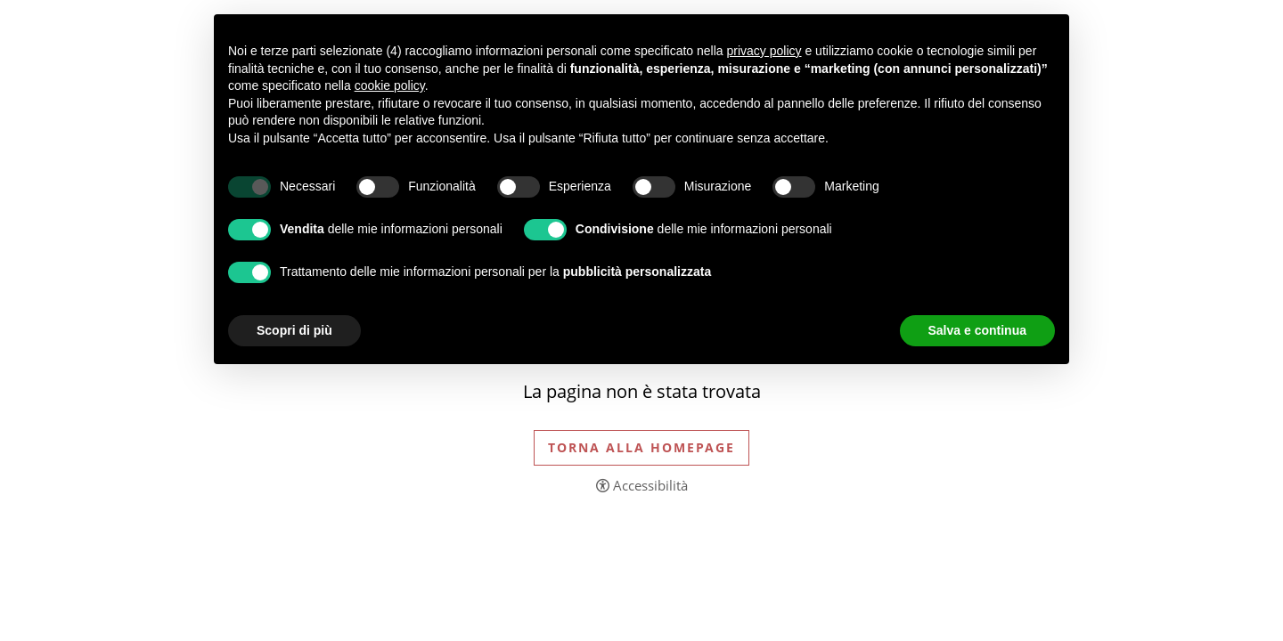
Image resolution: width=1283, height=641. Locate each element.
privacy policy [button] (764, 51)
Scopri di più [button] (294, 330)
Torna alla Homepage (641, 447)
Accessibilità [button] (650, 485)
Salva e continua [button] (977, 330)
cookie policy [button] (390, 85)
